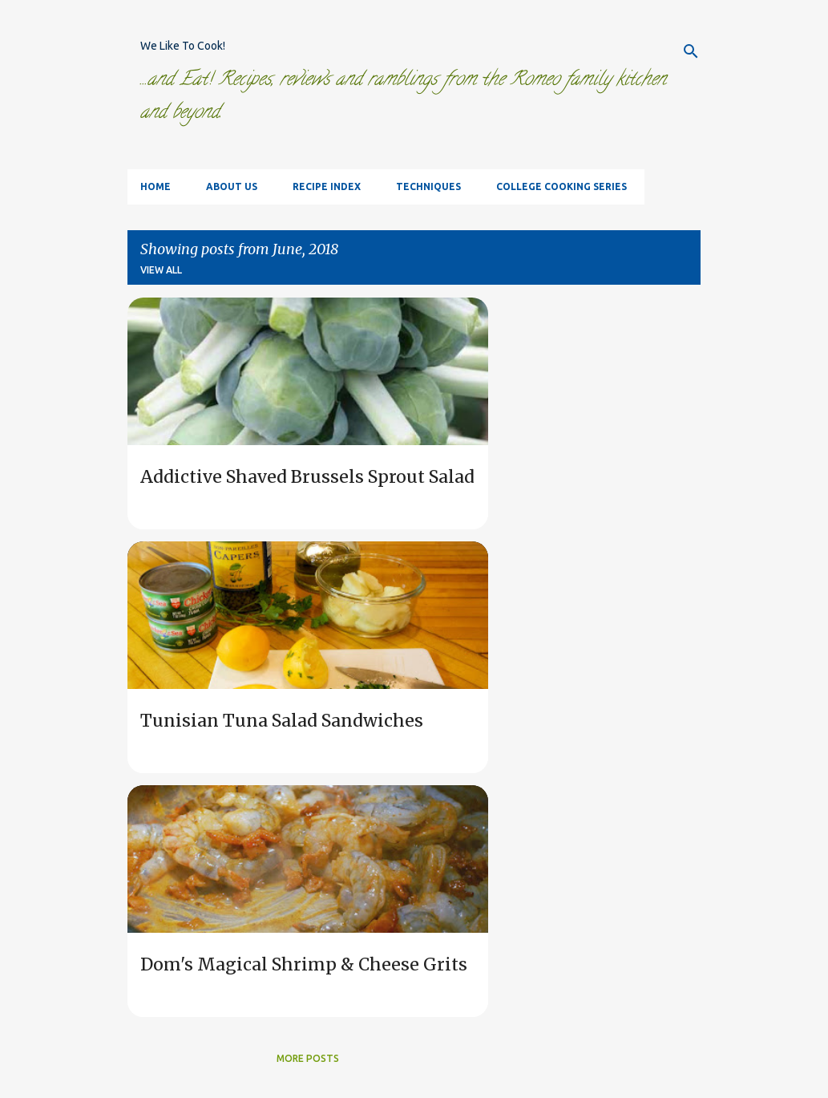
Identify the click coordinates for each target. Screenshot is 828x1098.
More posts (308, 1058)
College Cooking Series (561, 186)
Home (155, 186)
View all (161, 270)
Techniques (428, 186)
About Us (231, 186)
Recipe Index (327, 186)
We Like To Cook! (182, 45)
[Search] (691, 51)
